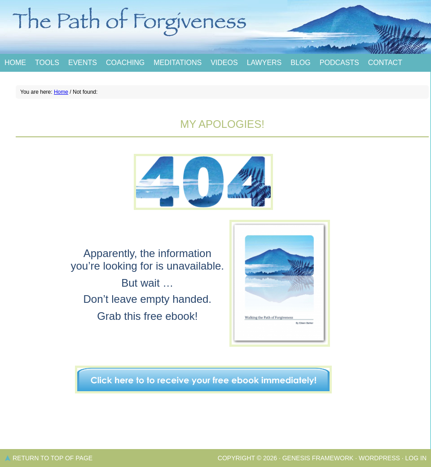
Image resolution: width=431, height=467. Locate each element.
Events (82, 62)
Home (15, 62)
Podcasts (339, 62)
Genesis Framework (318, 458)
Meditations (178, 62)
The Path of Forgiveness (215, 27)
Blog (300, 62)
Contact (385, 62)
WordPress (379, 458)
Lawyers (264, 62)
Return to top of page (52, 458)
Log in (416, 458)
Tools (47, 62)
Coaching (125, 62)
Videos (224, 62)
